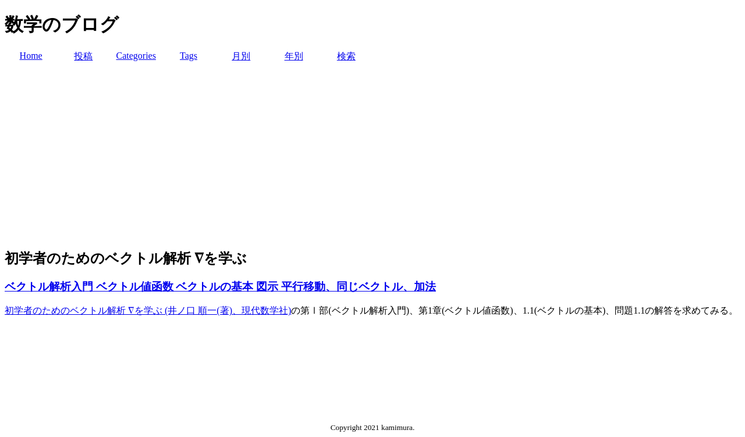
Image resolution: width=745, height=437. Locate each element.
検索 (346, 56)
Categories (135, 56)
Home (31, 56)
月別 (241, 56)
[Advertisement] (372, 155)
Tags (188, 56)
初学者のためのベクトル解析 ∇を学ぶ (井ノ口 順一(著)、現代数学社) (148, 310)
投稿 (83, 56)
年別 (294, 56)
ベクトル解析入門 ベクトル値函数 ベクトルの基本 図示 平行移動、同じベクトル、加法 (220, 286)
